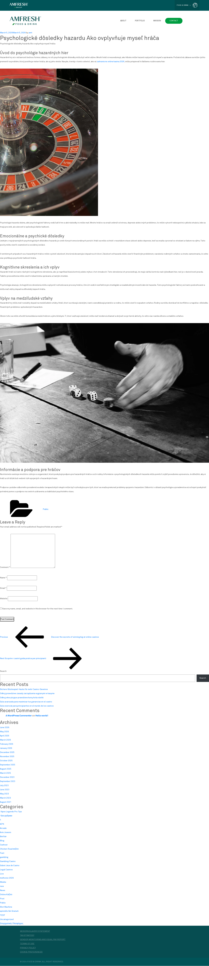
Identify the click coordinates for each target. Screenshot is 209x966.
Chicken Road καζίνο (9, 849)
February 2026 (6, 744)
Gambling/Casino (8, 862)
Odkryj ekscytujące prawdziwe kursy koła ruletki (22, 698)
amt (30, 33)
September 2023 (7, 782)
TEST (2, 915)
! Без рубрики (6, 816)
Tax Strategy (27, 936)
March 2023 (5, 798)
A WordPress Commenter (19, 715)
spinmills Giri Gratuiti (9, 911)
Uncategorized (7, 920)
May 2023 (4, 794)
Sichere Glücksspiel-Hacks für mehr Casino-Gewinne (24, 689)
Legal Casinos (6, 870)
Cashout (4, 845)
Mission (157, 21)
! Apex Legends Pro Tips (11, 812)
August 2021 (5, 802)
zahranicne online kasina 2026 (110, 62)
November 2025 (7, 757)
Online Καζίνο (6, 895)
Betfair (3, 837)
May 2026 (4, 732)
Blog (2, 841)
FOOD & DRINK (183, 5)
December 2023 (7, 777)
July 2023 (4, 786)
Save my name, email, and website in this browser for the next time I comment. (37, 609)
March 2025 (5, 773)
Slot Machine (6, 907)
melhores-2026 (7, 878)
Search (3, 671)
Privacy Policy (28, 948)
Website (3, 599)
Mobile (3, 882)
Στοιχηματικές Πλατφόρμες (11, 924)
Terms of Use (27, 944)
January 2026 (6, 748)
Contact (173, 21)
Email (3, 588)
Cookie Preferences (31, 952)
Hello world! (41, 715)
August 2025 (5, 769)
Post (2, 899)
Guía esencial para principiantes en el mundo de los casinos (27, 706)
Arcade (3, 828)
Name (3, 578)
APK (2, 824)
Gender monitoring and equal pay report (42, 940)
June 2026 (4, 728)
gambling (4, 857)
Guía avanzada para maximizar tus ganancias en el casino (26, 702)
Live (2, 874)
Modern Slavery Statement (35, 931)
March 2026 (5, 740)
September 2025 (7, 765)
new (2, 886)
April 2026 (4, 736)
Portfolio (140, 21)
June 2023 (4, 790)
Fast (2, 853)
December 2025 (7, 753)
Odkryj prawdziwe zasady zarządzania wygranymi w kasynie (27, 694)
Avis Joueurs (5, 833)
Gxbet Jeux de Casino (9, 866)
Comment (5, 567)
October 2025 (6, 761)
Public (46, 509)
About (123, 21)
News (2, 891)
